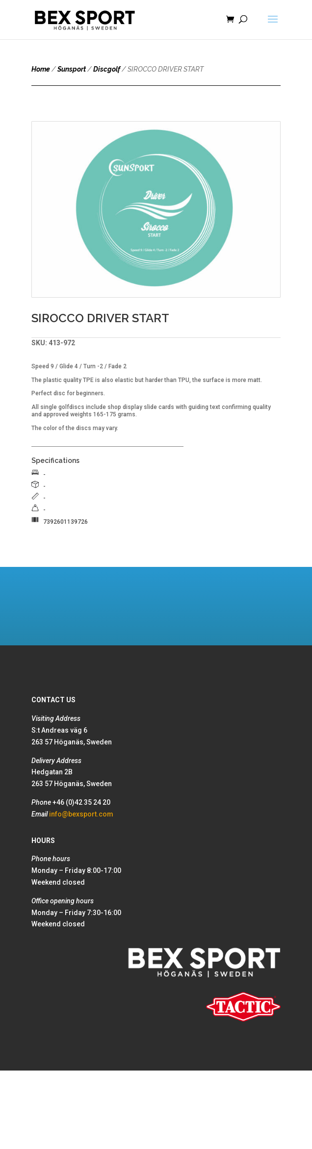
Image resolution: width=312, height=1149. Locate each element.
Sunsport (71, 69)
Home (40, 69)
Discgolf (106, 69)
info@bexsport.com (81, 814)
